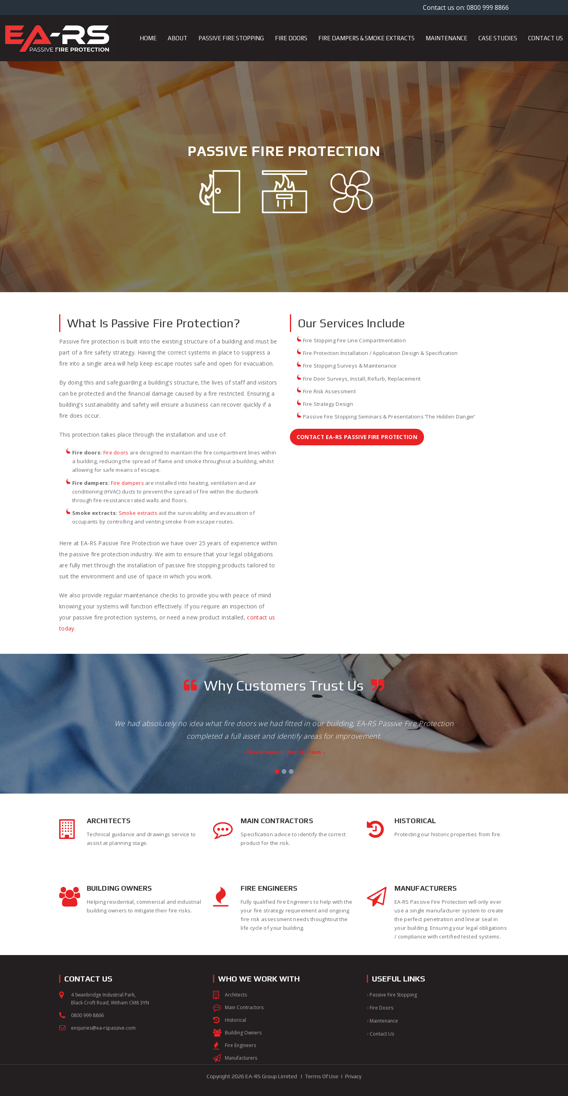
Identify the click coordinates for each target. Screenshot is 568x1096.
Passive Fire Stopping (392, 994)
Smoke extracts (138, 512)
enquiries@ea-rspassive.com (103, 1028)
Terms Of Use (321, 1076)
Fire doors (116, 452)
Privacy (353, 1076)
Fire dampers (127, 482)
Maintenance (382, 1020)
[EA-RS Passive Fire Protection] (59, 18)
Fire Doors (380, 1007)
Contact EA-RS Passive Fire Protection (358, 437)
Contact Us (380, 1033)
